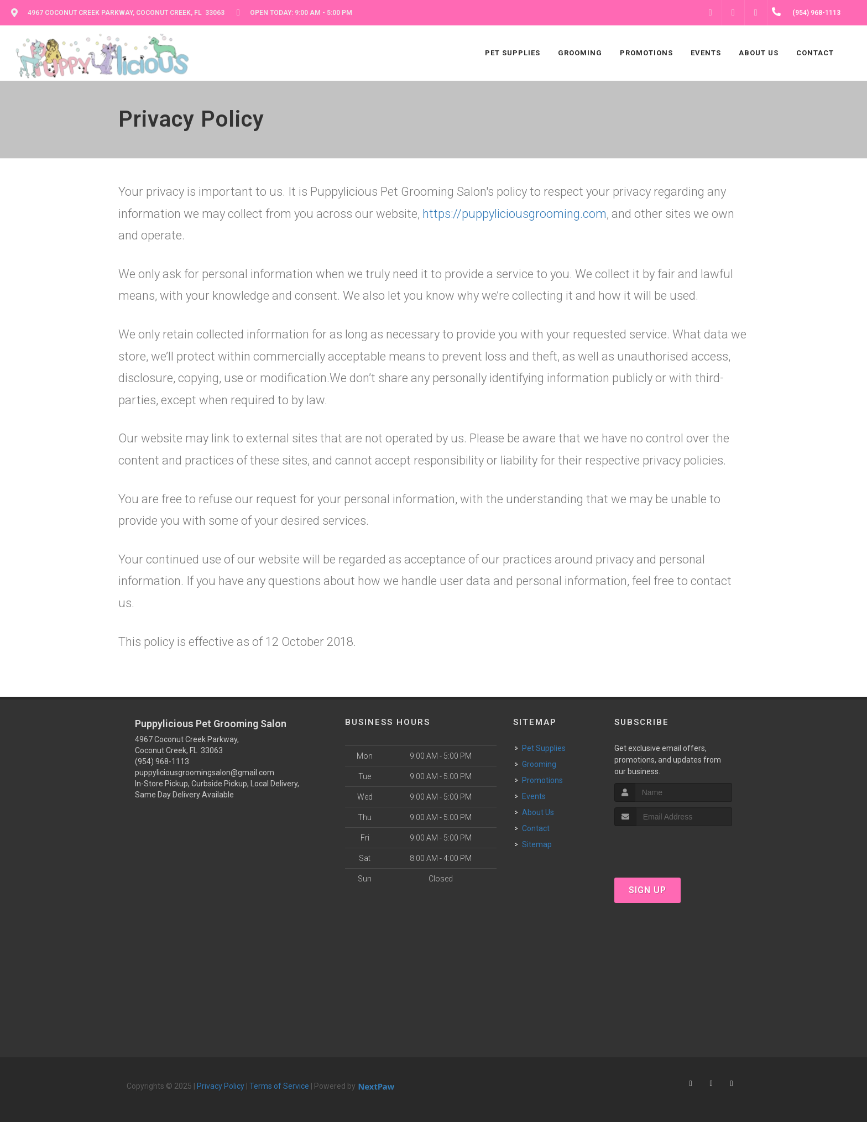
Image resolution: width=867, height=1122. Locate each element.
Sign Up (647, 890)
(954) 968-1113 (162, 761)
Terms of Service (279, 1086)
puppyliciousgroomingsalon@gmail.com (204, 772)
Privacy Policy (220, 1086)
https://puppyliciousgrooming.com (514, 214)
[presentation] (673, 847)
